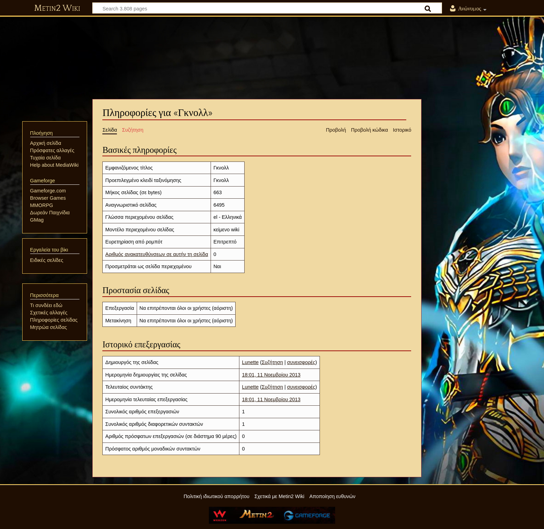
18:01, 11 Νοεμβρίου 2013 (271, 375)
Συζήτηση (272, 362)
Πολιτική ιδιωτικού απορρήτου (216, 496)
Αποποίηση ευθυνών (332, 496)
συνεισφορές (301, 362)
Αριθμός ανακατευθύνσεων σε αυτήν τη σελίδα (156, 254)
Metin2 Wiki (57, 8)
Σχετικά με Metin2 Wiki (279, 496)
